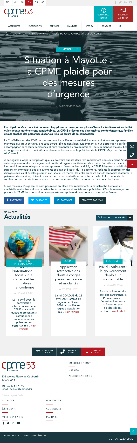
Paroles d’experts (12, 417)
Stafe (20, 395)
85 (42, 2)
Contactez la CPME (121, 439)
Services (54, 26)
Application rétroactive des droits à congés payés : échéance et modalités (68, 275)
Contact (106, 26)
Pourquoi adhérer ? (80, 376)
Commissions (53, 409)
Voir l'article (72, 312)
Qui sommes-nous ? (79, 363)
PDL (8, 2)
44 (15, 2)
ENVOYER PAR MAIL (92, 200)
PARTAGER (14, 200)
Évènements (35, 26)
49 (22, 2)
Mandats (72, 26)
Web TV (89, 26)
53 (29, 2)
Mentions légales (35, 436)
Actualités (14, 26)
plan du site (11, 436)
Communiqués (20, 34)
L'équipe (73, 370)
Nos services (53, 401)
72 (36, 2)
